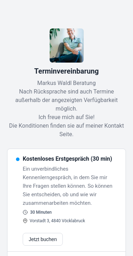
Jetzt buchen (43, 239)
